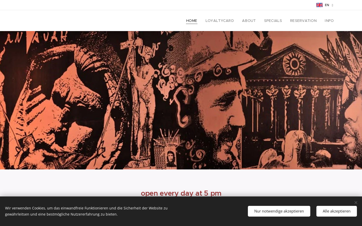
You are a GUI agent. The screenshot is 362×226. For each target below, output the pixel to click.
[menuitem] (201, 20)
